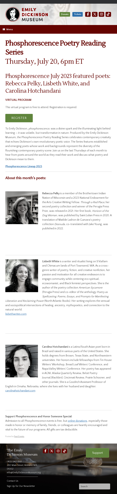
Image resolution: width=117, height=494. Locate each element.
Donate (65, 14)
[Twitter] (95, 14)
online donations (77, 420)
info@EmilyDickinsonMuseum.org (24, 472)
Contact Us (12, 481)
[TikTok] (108, 14)
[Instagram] (101, 14)
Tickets (77, 14)
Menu (8, 29)
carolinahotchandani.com (20, 390)
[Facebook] (88, 14)
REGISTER (19, 118)
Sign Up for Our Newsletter (21, 486)
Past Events (19, 436)
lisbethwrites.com (16, 314)
